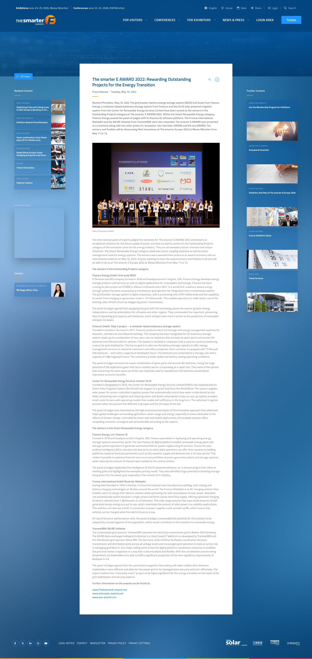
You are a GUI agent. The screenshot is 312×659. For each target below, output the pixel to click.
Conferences (164, 20)
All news (22, 76)
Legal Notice (66, 643)
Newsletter (97, 643)
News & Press (233, 20)
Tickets (291, 20)
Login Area (265, 20)
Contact (82, 643)
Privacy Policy (117, 643)
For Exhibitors (199, 20)
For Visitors (132, 20)
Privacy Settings (139, 643)
